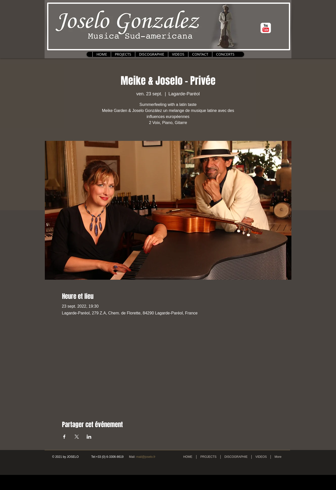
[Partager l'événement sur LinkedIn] (89, 437)
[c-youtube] (265, 28)
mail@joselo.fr (145, 457)
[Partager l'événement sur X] (76, 437)
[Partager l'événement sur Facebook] (64, 437)
